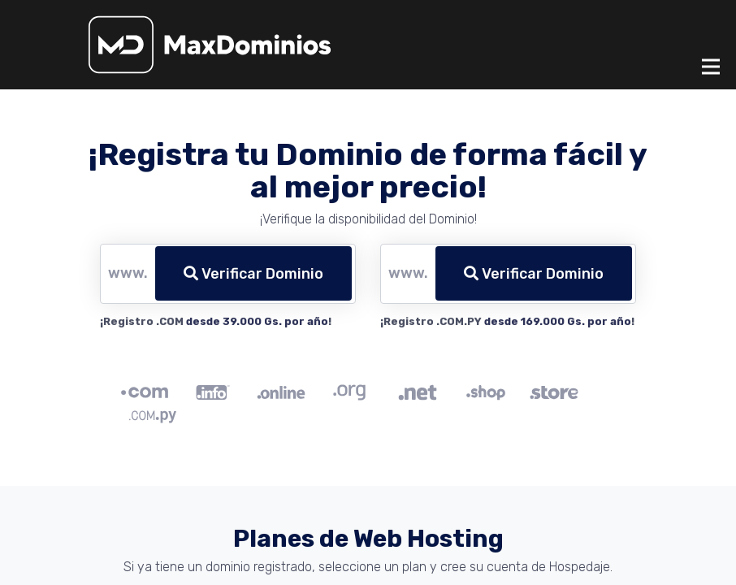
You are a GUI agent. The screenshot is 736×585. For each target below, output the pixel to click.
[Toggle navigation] (711, 67)
